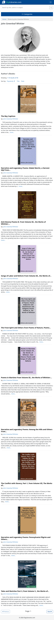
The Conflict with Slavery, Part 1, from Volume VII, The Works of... (26, 484)
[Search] (25, 7)
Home (4, 19)
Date (22, 81)
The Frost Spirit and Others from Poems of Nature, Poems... (26, 328)
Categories (27, 14)
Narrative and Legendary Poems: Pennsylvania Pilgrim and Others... (25, 538)
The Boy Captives (8, 116)
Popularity (11, 81)
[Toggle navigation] (50, 2)
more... (12, 132)
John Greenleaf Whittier (10, 119)
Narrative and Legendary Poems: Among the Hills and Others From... (26, 430)
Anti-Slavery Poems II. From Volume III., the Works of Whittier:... (23, 223)
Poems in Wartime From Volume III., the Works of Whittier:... (26, 377)
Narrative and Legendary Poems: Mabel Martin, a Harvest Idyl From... (25, 169)
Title (18, 81)
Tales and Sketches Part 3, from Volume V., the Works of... (25, 591)
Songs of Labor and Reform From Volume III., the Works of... (26, 276)
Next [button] (50, 611)
